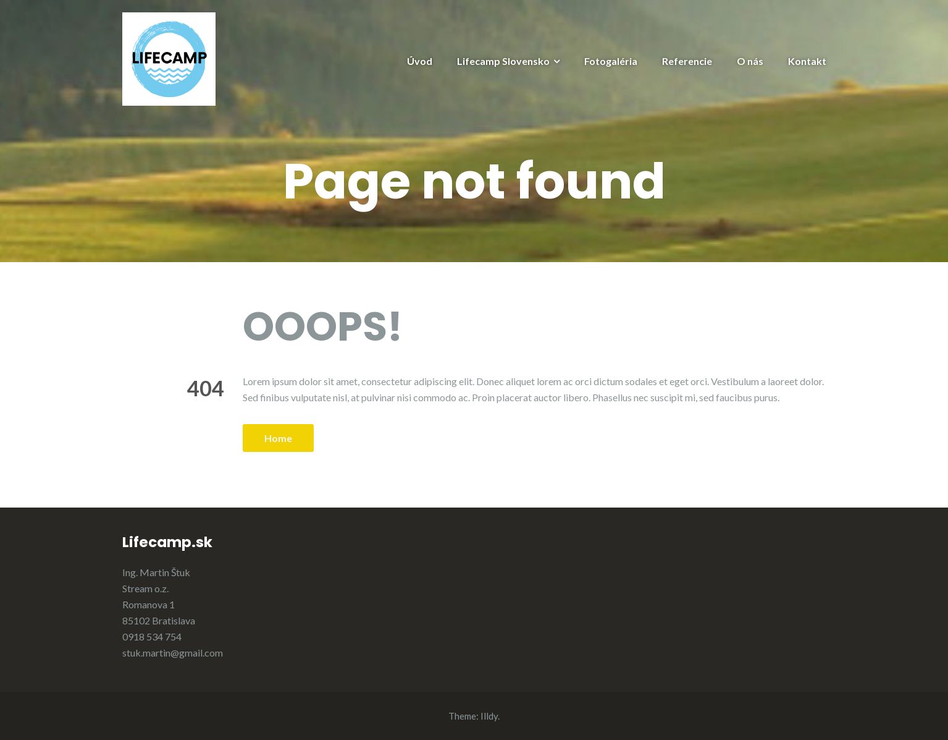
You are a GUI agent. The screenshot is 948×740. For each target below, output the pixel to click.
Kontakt (807, 61)
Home (278, 438)
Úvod (419, 61)
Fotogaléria (610, 61)
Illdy (489, 715)
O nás (750, 61)
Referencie (687, 61)
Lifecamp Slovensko (503, 61)
